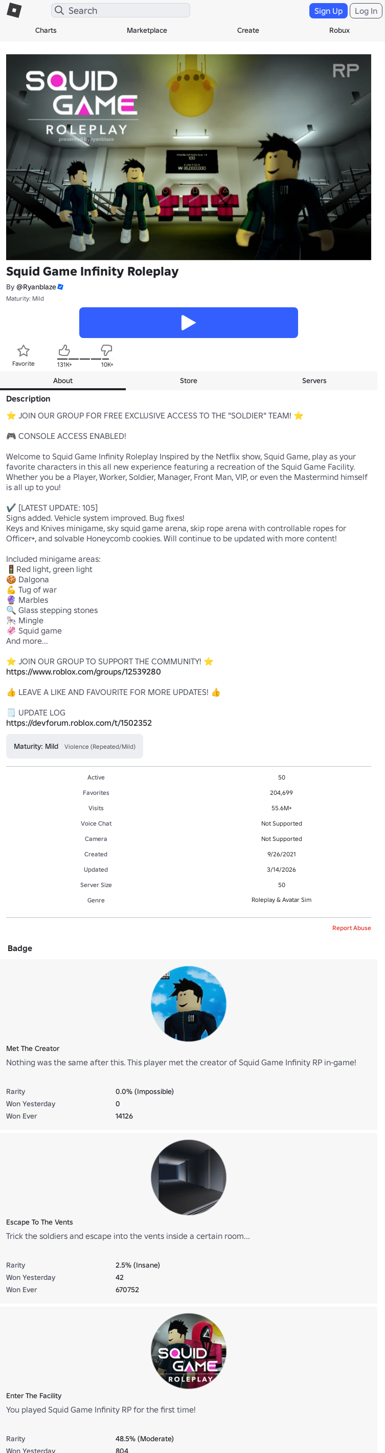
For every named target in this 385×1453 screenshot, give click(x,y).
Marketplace (147, 30)
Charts (46, 30)
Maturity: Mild (25, 298)
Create (248, 30)
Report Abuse (351, 928)
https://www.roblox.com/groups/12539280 (83, 671)
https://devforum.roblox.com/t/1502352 (79, 723)
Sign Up (328, 11)
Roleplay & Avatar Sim (281, 899)
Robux (339, 30)
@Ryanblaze (36, 286)
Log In (366, 11)
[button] (59, 287)
